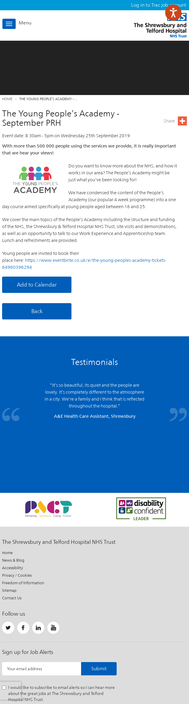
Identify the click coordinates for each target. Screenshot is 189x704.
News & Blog (13, 505)
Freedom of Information (23, 527)
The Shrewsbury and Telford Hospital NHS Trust (160, 25)
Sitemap (9, 535)
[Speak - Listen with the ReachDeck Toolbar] (173, 13)
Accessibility (12, 512)
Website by (172, 678)
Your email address (24, 613)
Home (7, 99)
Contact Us (11, 542)
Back (37, 311)
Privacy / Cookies (17, 520)
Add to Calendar (37, 284)
